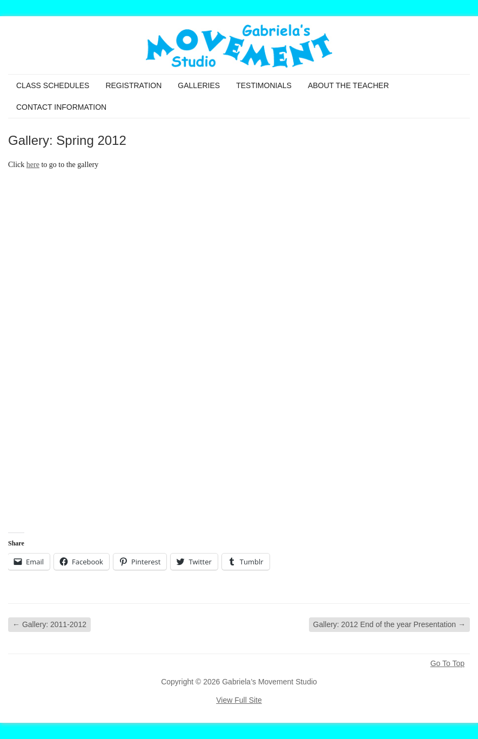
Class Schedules (52, 85)
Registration (133, 85)
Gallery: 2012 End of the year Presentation (389, 624)
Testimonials (264, 85)
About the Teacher (348, 85)
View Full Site (239, 700)
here (32, 165)
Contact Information (61, 107)
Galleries (199, 85)
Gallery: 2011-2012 (49, 624)
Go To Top (447, 663)
